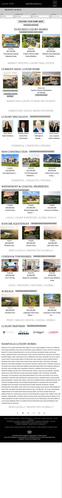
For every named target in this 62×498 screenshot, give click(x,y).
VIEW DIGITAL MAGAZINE (31, 25)
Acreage (52, 421)
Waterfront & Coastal (13, 421)
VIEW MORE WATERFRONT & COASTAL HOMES (15, 190)
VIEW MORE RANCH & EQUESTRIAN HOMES (43, 223)
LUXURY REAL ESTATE (20, 427)
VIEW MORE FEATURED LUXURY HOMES (31, 32)
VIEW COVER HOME (41, 95)
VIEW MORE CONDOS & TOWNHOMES (44, 256)
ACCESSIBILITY (42, 424)
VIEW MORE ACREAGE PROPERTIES (26, 291)
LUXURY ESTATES (31, 427)
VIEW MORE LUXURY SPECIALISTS (40, 116)
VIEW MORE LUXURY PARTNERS (36, 326)
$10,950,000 (51, 51)
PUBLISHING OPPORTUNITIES (22, 422)
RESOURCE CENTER (36, 422)
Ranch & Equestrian (28, 421)
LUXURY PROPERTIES (41, 427)
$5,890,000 (31, 51)
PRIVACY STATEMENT (22, 424)
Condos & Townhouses (42, 421)
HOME (6, 418)
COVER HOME (37, 418)
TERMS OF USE (32, 424)
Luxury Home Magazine (10, 437)
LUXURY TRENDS (52, 427)
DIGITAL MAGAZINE (47, 418)
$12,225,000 (11, 51)
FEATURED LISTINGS (14, 418)
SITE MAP (45, 422)
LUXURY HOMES (9, 427)
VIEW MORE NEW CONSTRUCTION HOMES (42, 151)
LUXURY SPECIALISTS (26, 418)
